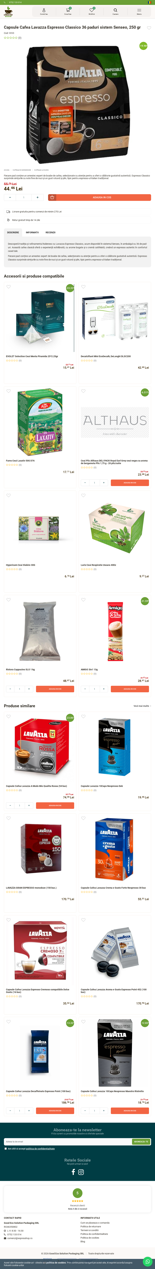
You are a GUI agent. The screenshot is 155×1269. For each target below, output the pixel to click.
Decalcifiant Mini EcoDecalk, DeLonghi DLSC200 (106, 356)
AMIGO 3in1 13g (89, 669)
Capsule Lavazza (41, 170)
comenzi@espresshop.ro (18, 1238)
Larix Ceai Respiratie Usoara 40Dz (98, 565)
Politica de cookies (90, 1238)
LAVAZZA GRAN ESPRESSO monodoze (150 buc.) (31, 887)
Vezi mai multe (142, 706)
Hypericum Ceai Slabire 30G (20, 565)
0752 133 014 (13, 2)
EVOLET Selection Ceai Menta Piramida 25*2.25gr (32, 356)
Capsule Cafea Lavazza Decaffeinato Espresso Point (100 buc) (38, 1091)
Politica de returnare (91, 1226)
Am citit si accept (30, 1148)
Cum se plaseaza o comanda (95, 1223)
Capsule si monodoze (22, 170)
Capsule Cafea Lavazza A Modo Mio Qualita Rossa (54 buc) (36, 786)
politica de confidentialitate (40, 1148)
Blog (83, 1241)
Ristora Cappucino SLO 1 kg (20, 669)
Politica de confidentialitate (94, 1234)
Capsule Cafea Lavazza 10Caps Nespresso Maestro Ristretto (112, 1091)
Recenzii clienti (77, 1199)
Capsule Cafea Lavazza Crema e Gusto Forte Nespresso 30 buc (113, 887)
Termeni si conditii (89, 1230)
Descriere (13, 232)
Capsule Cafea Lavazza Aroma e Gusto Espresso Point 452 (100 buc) (114, 990)
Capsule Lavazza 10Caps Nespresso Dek (102, 786)
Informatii (32, 232)
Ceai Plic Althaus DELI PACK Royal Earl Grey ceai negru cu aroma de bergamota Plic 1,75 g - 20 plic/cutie (114, 462)
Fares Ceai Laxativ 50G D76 (20, 460)
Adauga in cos (130, 483)
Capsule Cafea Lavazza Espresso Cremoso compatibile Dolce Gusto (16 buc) (37, 990)
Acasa (6, 170)
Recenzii (50, 232)
